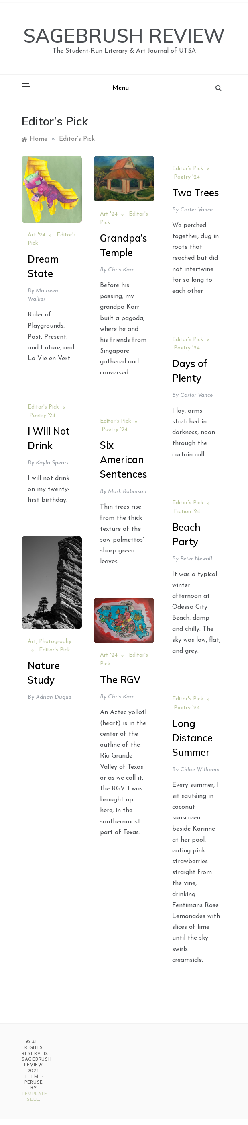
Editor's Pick (187, 169)
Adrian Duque (53, 697)
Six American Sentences (123, 459)
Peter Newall (196, 559)
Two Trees (195, 193)
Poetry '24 (187, 177)
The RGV (120, 679)
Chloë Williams (199, 770)
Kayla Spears (52, 463)
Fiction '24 (187, 512)
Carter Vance (196, 210)
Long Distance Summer (192, 737)
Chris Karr (121, 270)
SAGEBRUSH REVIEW (124, 35)
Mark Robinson (127, 492)
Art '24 (36, 235)
